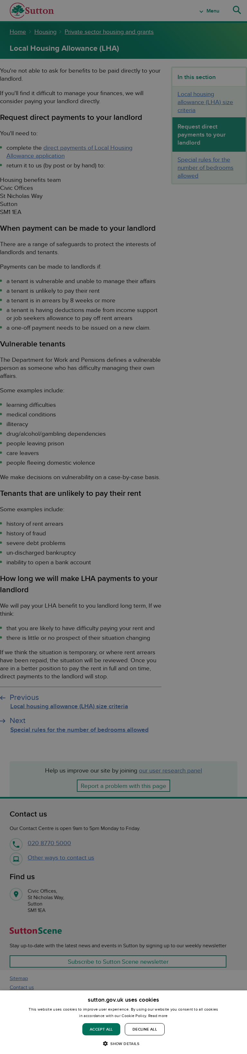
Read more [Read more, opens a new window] (158, 1015)
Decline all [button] (145, 1029)
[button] (123, 1043)
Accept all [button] (101, 1029)
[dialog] (123, 1022)
